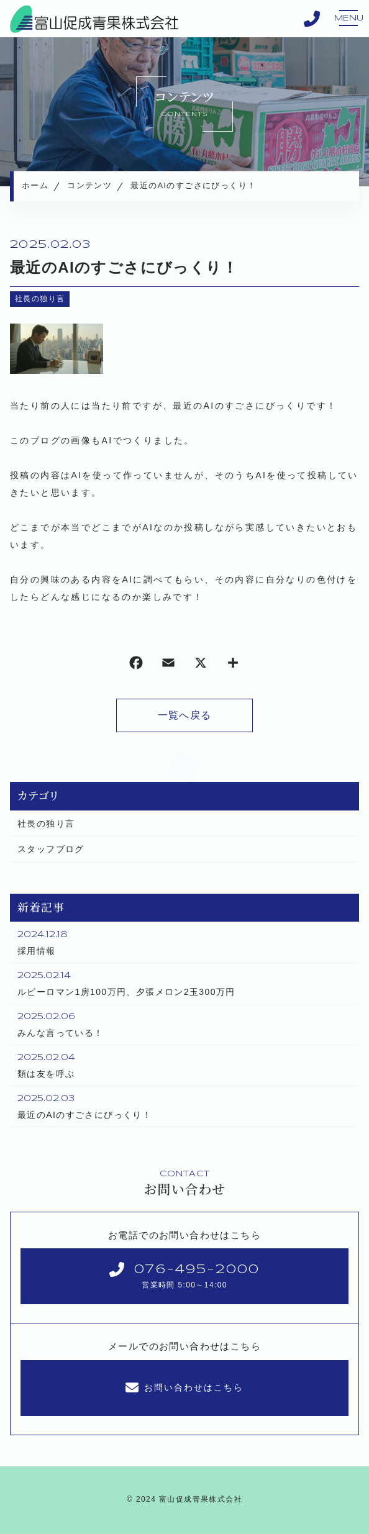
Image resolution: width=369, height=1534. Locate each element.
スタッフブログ (50, 849)
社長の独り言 (40, 298)
